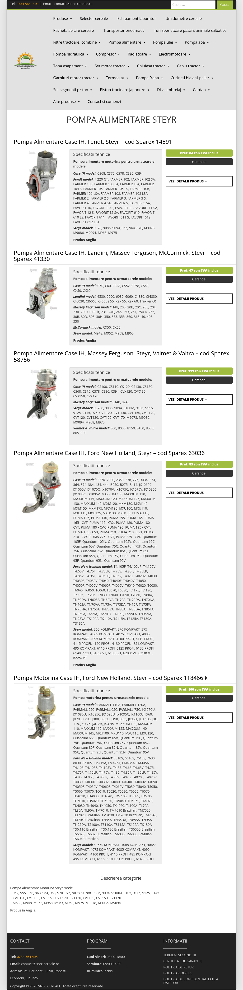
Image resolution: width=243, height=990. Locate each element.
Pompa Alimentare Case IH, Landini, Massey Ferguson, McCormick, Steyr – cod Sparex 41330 (117, 256)
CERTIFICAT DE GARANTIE (182, 961)
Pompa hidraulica (68, 54)
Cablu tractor (188, 66)
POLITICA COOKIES (177, 973)
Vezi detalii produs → (188, 181)
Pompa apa (195, 42)
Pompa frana (147, 77)
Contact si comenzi (104, 101)
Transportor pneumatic (123, 30)
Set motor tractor (110, 66)
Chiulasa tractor (151, 66)
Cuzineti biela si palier (190, 77)
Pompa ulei (163, 42)
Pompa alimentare (125, 42)
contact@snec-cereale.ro (73, 3)
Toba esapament (68, 66)
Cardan (199, 89)
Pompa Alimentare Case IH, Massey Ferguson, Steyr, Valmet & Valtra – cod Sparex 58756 (121, 356)
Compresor (106, 54)
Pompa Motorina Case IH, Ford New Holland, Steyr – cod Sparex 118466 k (111, 678)
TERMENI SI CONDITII (179, 955)
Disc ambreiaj (169, 89)
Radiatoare (137, 54)
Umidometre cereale (183, 18)
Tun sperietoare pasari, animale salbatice (190, 30)
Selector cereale (94, 18)
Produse (60, 18)
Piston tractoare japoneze (122, 89)
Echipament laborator (136, 18)
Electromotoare (172, 54)
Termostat (115, 77)
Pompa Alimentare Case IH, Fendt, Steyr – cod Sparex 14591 (93, 141)
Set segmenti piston (70, 89)
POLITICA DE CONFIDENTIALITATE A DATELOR (190, 981)
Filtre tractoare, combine (75, 42)
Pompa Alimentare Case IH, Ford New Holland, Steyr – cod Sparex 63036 (109, 453)
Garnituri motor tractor (73, 77)
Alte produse (64, 101)
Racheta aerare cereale (73, 30)
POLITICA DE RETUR (178, 967)
